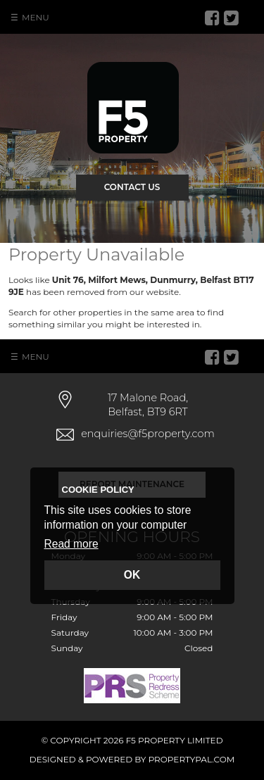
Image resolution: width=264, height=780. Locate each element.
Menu (35, 17)
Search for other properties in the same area (101, 312)
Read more (71, 544)
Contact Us (132, 187)
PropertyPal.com (192, 759)
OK (132, 575)
